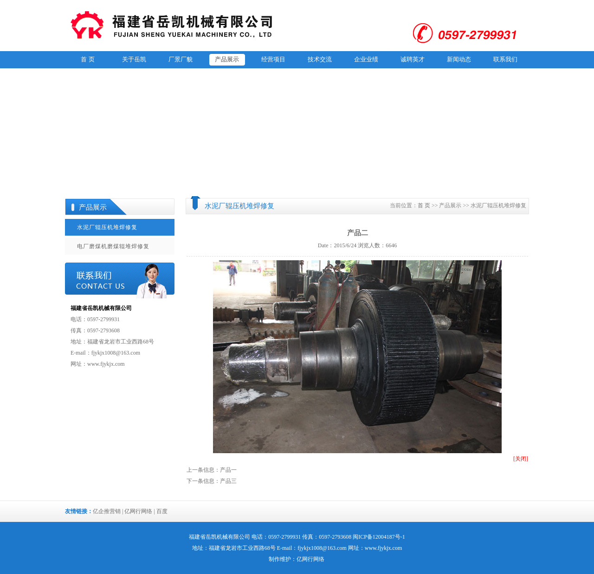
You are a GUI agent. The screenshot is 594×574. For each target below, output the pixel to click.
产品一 (228, 470)
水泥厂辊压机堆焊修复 (107, 227)
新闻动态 (459, 59)
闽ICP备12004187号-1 (379, 537)
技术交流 (320, 59)
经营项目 (273, 59)
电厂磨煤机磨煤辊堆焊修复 (113, 246)
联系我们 (505, 59)
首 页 (87, 59)
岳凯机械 (217, 537)
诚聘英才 (412, 59)
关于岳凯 (134, 59)
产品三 (228, 481)
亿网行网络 (138, 511)
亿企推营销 (107, 511)
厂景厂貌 (180, 59)
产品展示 (227, 59)
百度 (162, 511)
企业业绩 (366, 59)
